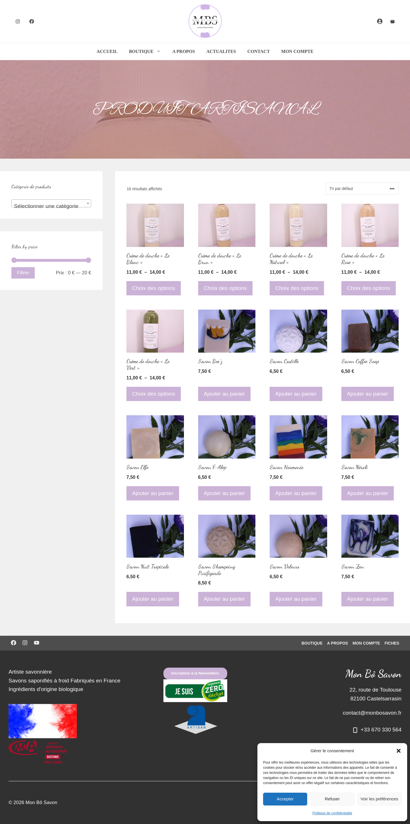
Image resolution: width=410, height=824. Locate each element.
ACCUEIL (107, 51)
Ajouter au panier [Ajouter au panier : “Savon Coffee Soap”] (367, 394)
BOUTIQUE (148, 51)
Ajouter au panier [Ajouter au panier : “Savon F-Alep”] (224, 493)
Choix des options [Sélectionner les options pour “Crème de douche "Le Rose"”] (368, 288)
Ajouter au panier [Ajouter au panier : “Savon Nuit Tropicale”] (152, 599)
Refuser (332, 798)
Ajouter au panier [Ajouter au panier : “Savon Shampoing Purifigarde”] (224, 599)
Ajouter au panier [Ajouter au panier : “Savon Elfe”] (152, 493)
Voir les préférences (379, 798)
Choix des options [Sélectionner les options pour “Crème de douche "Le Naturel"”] (296, 288)
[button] (398, 751)
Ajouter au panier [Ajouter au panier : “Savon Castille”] (296, 394)
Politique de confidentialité (332, 813)
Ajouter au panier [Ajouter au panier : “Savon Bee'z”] (224, 394)
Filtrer (23, 272)
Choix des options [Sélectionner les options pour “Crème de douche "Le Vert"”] (153, 394)
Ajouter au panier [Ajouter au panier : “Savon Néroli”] (367, 493)
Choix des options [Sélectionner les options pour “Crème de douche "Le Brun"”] (225, 288)
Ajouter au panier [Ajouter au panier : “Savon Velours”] (296, 599)
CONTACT (258, 51)
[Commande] (362, 189)
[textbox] (51, 206)
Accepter (285, 798)
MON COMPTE (297, 51)
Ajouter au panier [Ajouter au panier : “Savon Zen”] (367, 599)
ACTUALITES (221, 51)
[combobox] (51, 203)
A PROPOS (183, 51)
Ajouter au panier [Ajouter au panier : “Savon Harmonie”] (296, 493)
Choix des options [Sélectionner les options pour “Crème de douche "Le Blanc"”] (153, 288)
